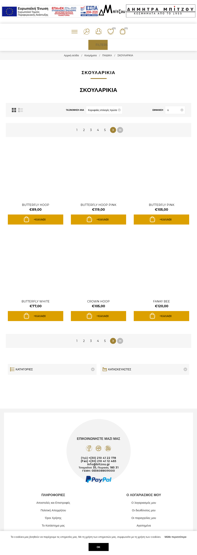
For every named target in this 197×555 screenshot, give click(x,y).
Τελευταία (120, 130)
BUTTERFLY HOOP (35, 205)
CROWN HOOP (98, 301)
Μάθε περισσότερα (175, 536)
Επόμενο (113, 130)
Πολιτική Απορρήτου (53, 510)
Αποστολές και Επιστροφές (53, 503)
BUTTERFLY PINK (161, 205)
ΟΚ (98, 547)
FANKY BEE (161, 301)
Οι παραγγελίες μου (144, 518)
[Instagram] (98, 448)
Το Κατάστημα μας (53, 525)
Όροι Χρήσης (53, 518)
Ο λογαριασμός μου (144, 503)
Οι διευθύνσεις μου (144, 510)
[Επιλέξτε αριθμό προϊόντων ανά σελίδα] (175, 110)
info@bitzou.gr (98, 464)
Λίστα (20, 110)
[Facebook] (89, 448)
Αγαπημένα (144, 525)
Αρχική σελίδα (71, 55)
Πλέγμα (14, 110)
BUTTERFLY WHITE (35, 301)
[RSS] (107, 448)
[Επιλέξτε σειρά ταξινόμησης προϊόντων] (104, 110)
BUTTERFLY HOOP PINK (98, 205)
